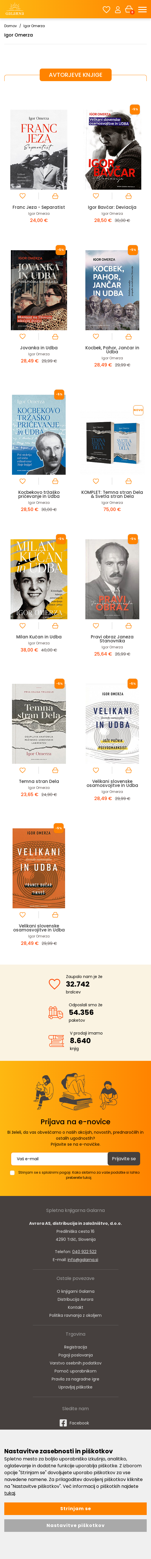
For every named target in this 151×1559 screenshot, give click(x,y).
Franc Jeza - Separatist (39, 207)
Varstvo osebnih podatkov (76, 1363)
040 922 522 (84, 1252)
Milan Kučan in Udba (39, 637)
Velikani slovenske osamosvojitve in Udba (112, 783)
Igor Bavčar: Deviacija (112, 207)
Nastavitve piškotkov (76, 1525)
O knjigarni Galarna (75, 1291)
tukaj (9, 1493)
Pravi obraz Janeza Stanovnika (112, 639)
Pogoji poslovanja (76, 1355)
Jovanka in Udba (39, 348)
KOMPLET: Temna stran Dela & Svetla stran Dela (112, 494)
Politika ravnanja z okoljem (75, 1315)
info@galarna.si (83, 1260)
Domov (10, 25)
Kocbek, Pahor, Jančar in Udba (112, 350)
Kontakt (75, 1307)
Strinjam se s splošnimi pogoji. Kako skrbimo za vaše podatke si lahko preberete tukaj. (79, 1175)
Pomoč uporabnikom (75, 1371)
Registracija (75, 1347)
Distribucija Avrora (75, 1299)
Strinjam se (75, 1508)
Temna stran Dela (39, 781)
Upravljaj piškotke (75, 1387)
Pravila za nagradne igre (75, 1379)
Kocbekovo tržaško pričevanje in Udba (39, 494)
